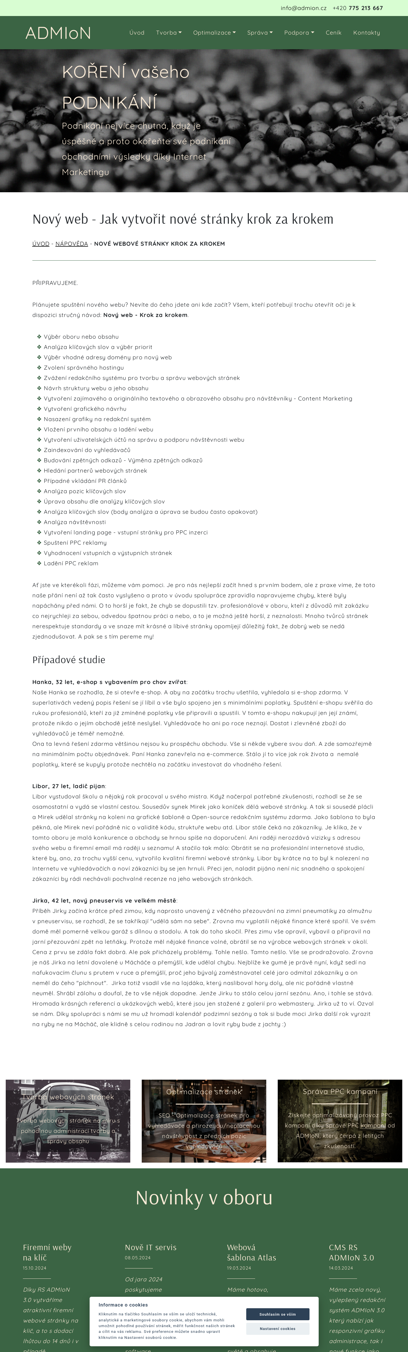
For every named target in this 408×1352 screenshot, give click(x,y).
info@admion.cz (304, 7)
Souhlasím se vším (277, 1314)
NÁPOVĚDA (72, 243)
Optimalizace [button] (212, 32)
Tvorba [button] (166, 32)
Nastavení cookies (278, 1329)
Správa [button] (257, 32)
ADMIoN (58, 32)
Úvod (137, 32)
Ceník (334, 32)
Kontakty (366, 32)
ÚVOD (41, 243)
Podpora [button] (296, 32)
